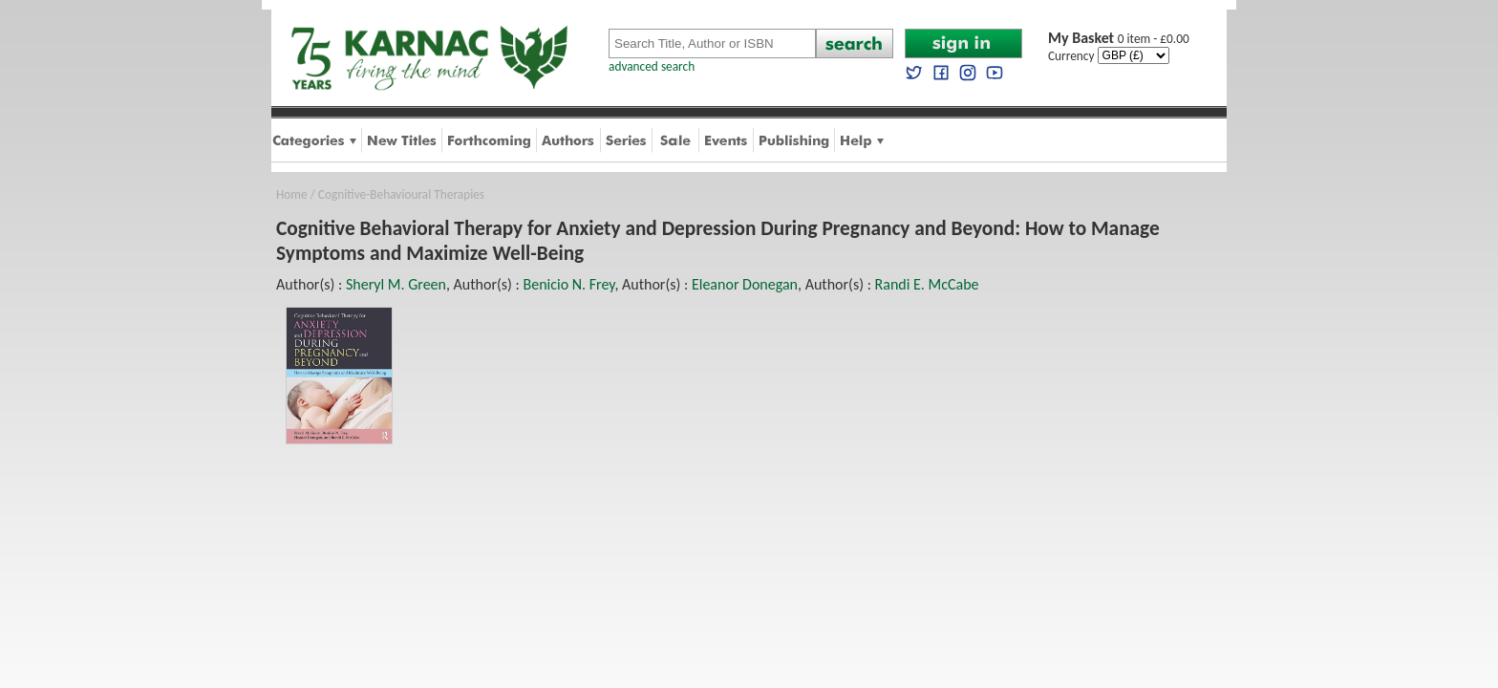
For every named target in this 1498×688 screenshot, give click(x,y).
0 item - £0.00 (1118, 39)
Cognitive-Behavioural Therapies (401, 194)
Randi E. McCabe (927, 284)
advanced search (652, 66)
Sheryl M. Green (396, 284)
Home (292, 194)
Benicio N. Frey (568, 284)
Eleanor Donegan (745, 284)
